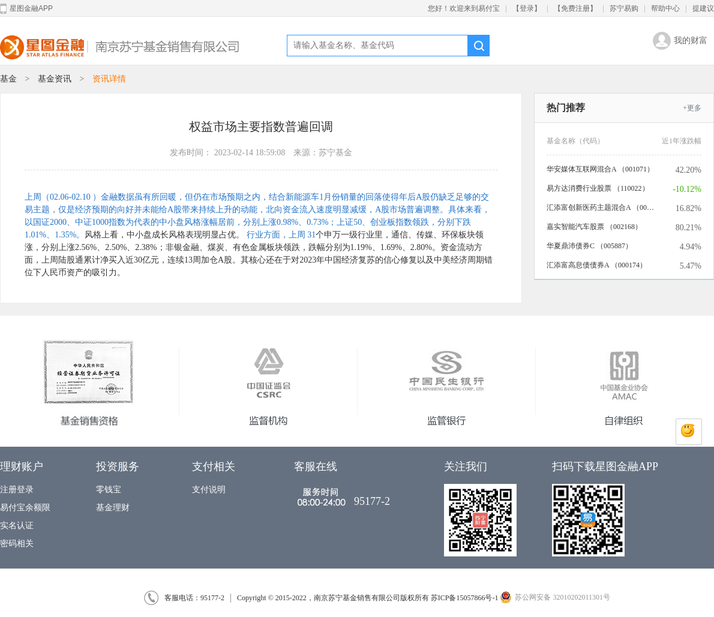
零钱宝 (108, 489)
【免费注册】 (575, 8)
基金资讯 (56, 78)
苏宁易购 (624, 8)
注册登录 (17, 489)
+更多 (692, 108)
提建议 (703, 8)
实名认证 (17, 525)
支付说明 (209, 489)
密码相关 (17, 543)
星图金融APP (26, 9)
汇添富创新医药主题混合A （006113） (601, 207)
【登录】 (526, 8)
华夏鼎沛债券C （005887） (589, 246)
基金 (8, 78)
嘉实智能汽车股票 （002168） (594, 226)
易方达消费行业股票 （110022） (598, 188)
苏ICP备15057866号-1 (465, 598)
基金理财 (113, 507)
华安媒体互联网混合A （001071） (600, 169)
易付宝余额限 (25, 507)
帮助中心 (665, 8)
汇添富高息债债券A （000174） (597, 265)
